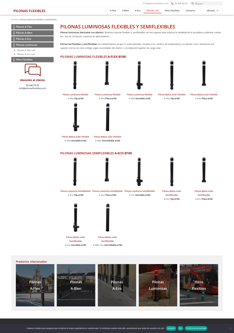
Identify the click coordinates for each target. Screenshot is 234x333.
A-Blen (128, 10)
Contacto (193, 10)
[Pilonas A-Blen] (14, 33)
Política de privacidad (196, 328)
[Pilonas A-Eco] (14, 39)
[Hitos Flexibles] (14, 59)
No (180, 328)
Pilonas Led (155, 10)
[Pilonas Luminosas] (14, 45)
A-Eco (140, 10)
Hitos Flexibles (174, 10)
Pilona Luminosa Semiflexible (75, 191)
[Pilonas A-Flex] (14, 27)
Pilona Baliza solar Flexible (171, 94)
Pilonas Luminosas (26, 45)
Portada (14, 19)
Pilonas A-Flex (24, 26)
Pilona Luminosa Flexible (75, 94)
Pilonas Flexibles (31, 10)
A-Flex (115, 10)
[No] (230, 328)
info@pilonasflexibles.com (155, 3)
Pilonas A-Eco (23, 38)
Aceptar (171, 328)
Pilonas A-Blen (24, 32)
